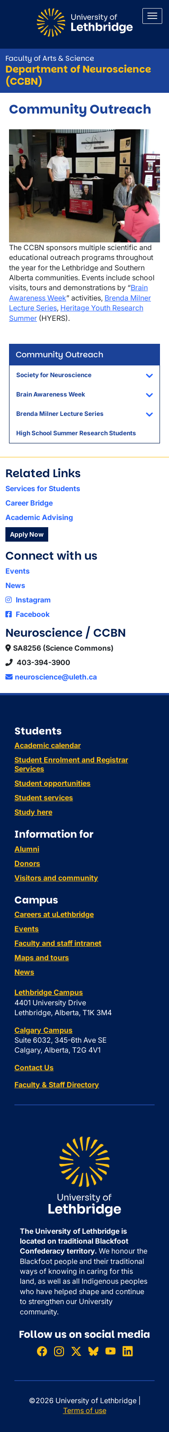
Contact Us (34, 1067)
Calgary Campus (43, 1030)
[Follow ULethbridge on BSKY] (93, 1351)
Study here (33, 811)
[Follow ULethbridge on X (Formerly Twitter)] (76, 1351)
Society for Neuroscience (53, 375)
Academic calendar (47, 745)
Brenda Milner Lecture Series (60, 413)
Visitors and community (56, 877)
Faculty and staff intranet (57, 943)
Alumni (26, 848)
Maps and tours (41, 957)
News (15, 585)
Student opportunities (52, 783)
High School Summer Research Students (76, 433)
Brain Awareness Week (50, 394)
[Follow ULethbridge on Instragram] (59, 1351)
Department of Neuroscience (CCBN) (78, 75)
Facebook (27, 614)
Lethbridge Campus (48, 992)
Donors (27, 863)
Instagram (28, 599)
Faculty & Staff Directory (56, 1084)
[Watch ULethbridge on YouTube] (110, 1351)
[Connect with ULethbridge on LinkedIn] (127, 1351)
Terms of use (84, 1410)
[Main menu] (152, 16)
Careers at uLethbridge (54, 914)
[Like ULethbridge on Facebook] (42, 1351)
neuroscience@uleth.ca (51, 676)
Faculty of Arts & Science (49, 58)
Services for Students (42, 488)
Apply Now (27, 534)
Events (17, 570)
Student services (43, 797)
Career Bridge (29, 502)
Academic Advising (39, 517)
